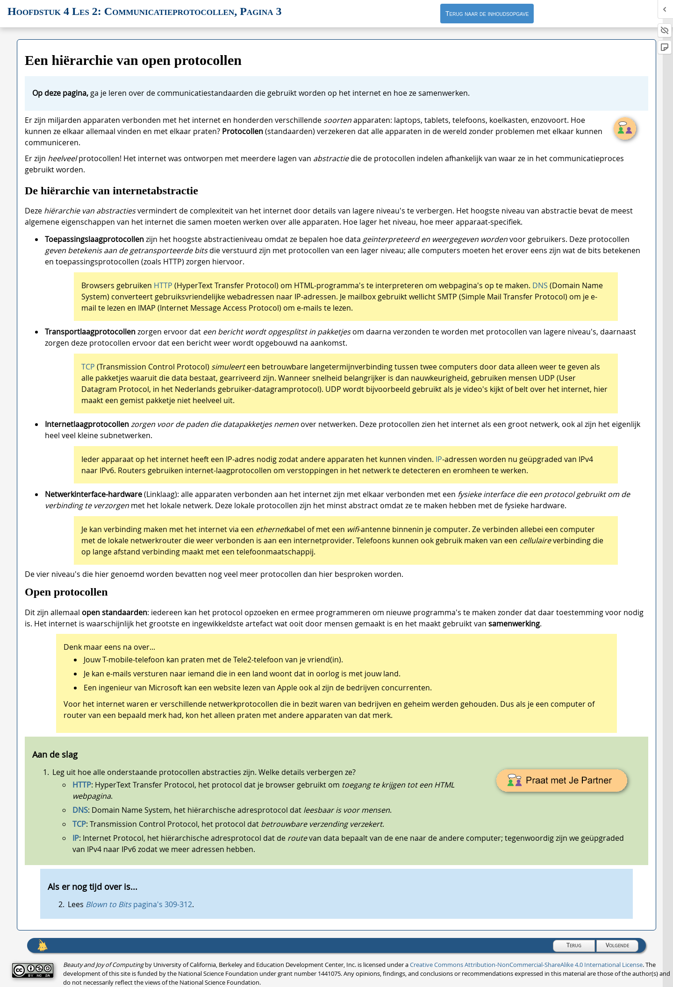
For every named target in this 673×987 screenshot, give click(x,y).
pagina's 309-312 (139, 904)
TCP (88, 367)
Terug (573, 945)
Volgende (617, 945)
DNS (540, 285)
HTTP (164, 285)
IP (439, 459)
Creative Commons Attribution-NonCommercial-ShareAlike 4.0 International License (526, 965)
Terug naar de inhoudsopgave (487, 13)
